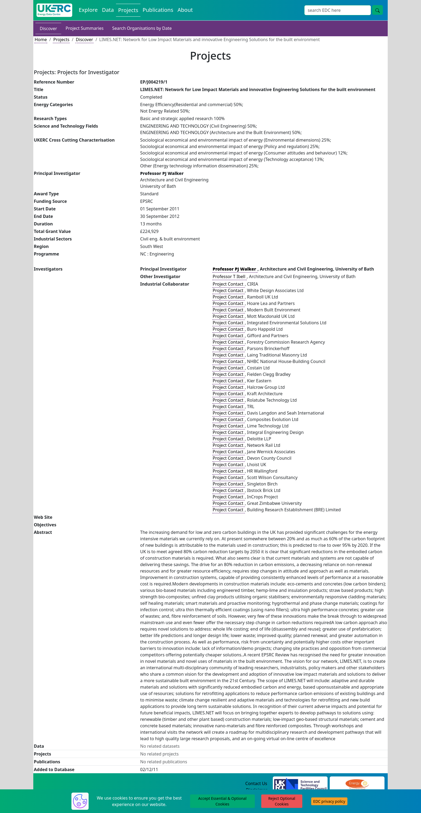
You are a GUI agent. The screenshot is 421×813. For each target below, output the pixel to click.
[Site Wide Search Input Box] (337, 10)
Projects (61, 39)
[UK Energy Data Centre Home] (54, 10)
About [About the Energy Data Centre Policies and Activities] (185, 9)
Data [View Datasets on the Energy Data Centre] (108, 9)
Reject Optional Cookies (281, 801)
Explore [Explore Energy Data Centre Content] (88, 9)
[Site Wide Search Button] (377, 10)
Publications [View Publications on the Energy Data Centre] (158, 9)
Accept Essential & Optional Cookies (222, 801)
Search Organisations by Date (142, 28)
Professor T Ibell (229, 276)
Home (41, 39)
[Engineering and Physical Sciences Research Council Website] (357, 784)
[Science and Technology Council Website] (300, 784)
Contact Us (256, 783)
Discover (48, 28)
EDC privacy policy (329, 801)
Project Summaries (84, 28)
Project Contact (228, 284)
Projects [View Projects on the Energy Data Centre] (128, 10)
